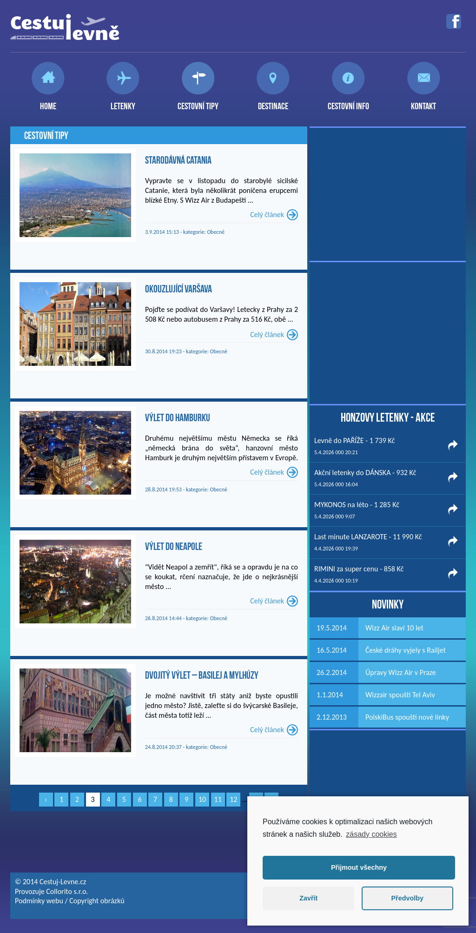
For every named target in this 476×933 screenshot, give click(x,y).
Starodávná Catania (178, 159)
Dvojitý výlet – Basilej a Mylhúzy (201, 675)
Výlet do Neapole (173, 546)
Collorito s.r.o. (67, 891)
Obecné (216, 232)
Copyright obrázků (96, 900)
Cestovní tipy (198, 102)
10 (202, 799)
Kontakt (423, 102)
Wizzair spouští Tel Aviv (400, 694)
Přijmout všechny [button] (359, 867)
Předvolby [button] (407, 898)
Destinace (273, 102)
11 (218, 799)
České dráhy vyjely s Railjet (405, 650)
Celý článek (267, 214)
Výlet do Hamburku (177, 417)
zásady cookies (371, 834)
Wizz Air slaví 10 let (394, 627)
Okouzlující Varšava (178, 288)
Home (48, 102)
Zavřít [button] (308, 898)
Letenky (123, 102)
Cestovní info (348, 102)
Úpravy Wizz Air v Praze (400, 672)
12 (233, 799)
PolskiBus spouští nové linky (407, 717)
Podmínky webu (39, 900)
